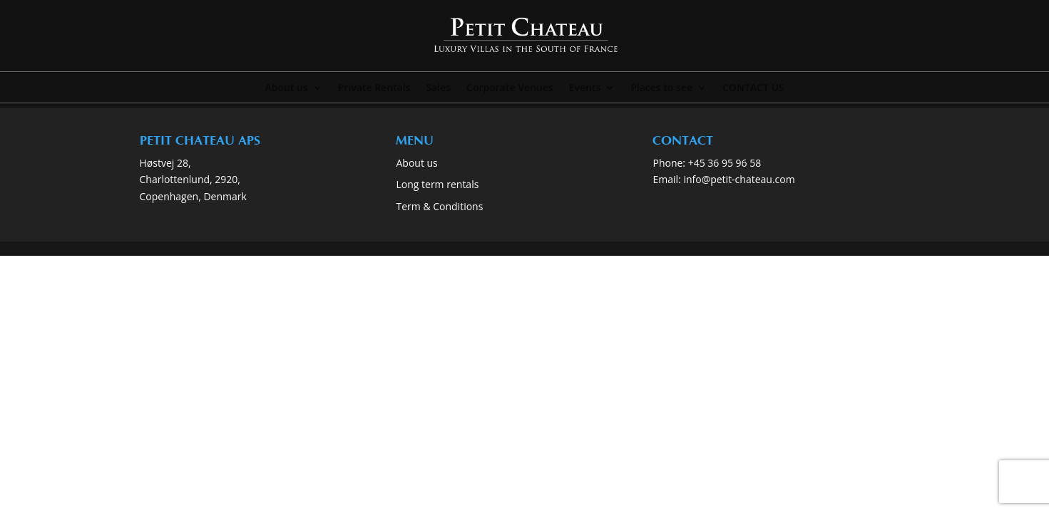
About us (286, 88)
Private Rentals (374, 88)
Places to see (661, 88)
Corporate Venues (509, 88)
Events (585, 88)
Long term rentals (437, 184)
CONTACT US (753, 88)
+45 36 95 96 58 (726, 163)
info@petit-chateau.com (738, 179)
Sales (438, 88)
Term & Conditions (439, 206)
